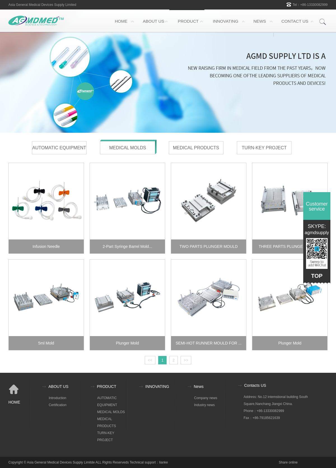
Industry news (204, 405)
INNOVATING (225, 21)
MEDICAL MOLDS (127, 147)
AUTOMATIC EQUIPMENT (59, 147)
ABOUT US (153, 21)
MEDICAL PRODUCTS (196, 147)
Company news (205, 398)
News (199, 386)
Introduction (57, 398)
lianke (163, 462)
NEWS (259, 21)
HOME (121, 21)
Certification (57, 405)
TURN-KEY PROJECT (264, 147)
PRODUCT (188, 21)
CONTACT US (294, 21)
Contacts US (255, 385)
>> (186, 360)
